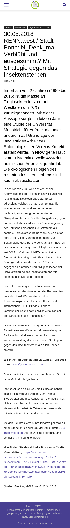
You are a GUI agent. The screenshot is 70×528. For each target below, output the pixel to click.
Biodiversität (20, 27)
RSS (28, 506)
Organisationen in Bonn (39, 27)
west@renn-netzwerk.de (28, 364)
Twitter (37, 506)
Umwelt (8, 27)
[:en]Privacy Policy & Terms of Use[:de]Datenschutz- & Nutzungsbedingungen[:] (35, 515)
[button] (65, 5)
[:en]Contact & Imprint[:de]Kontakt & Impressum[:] (33, 510)
